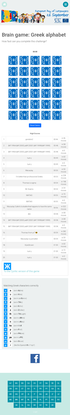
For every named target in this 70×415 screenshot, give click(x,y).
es (16, 389)
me (10, 400)
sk (16, 405)
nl (28, 400)
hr (10, 394)
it (34, 394)
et (22, 389)
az (10, 383)
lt (52, 394)
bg (16, 383)
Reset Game (35, 125)
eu (28, 389)
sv (40, 405)
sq (28, 405)
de (52, 383)
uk (52, 405)
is (28, 394)
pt (46, 400)
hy (22, 394)
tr (46, 405)
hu (16, 394)
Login (35, 412)
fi (34, 389)
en (10, 389)
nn (34, 400)
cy (40, 383)
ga (52, 389)
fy (46, 389)
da (46, 383)
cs (34, 383)
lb (46, 394)
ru (58, 400)
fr (40, 389)
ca (28, 383)
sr (34, 405)
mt (22, 400)
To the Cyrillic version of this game (21, 271)
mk (16, 400)
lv (58, 394)
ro (52, 400)
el (58, 383)
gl (58, 389)
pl (40, 400)
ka (40, 394)
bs (22, 383)
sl (22, 405)
